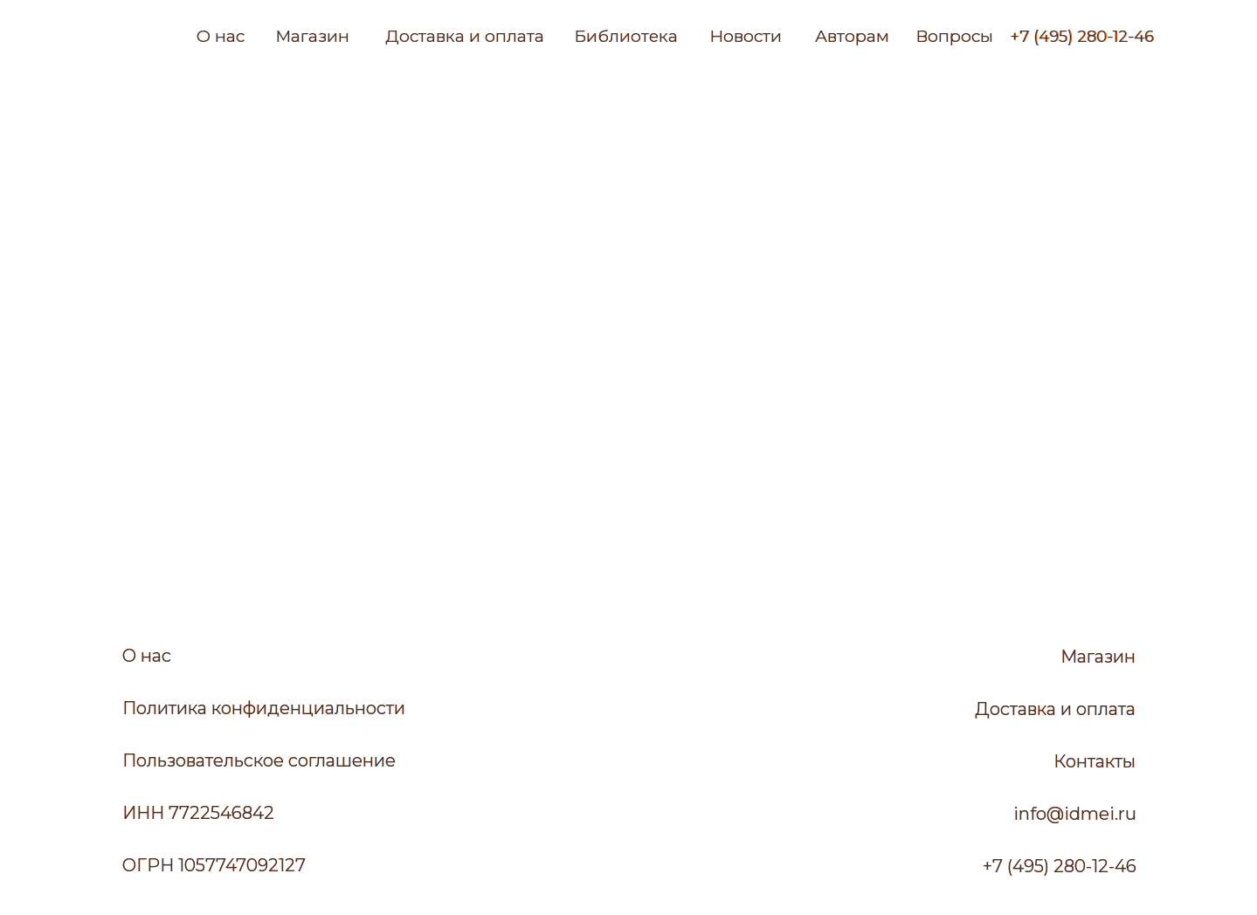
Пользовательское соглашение (259, 760)
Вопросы (954, 36)
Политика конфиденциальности (263, 708)
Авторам (852, 36)
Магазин (312, 36)
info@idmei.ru (1074, 813)
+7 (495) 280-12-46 (1082, 36)
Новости (745, 36)
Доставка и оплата (464, 36)
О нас (221, 36)
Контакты (1094, 761)
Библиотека (626, 36)
